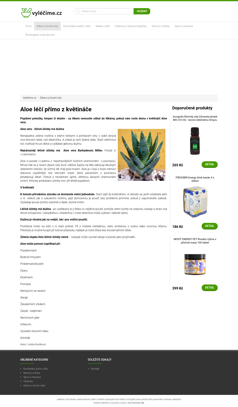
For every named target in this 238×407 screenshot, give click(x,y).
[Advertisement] (119, 67)
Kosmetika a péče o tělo (77, 26)
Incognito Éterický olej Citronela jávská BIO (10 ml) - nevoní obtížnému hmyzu (195, 118)
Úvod (28, 26)
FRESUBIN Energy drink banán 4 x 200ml (195, 179)
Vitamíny (28, 381)
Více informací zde (135, 403)
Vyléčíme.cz (29, 97)
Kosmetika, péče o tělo (35, 368)
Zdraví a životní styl (47, 26)
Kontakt (95, 368)
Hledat (142, 11)
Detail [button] (209, 164)
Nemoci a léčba (160, 26)
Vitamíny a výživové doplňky (131, 26)
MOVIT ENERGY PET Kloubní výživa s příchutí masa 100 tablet (195, 241)
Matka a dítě (103, 26)
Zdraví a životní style (34, 385)
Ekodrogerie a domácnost (40, 34)
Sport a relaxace (184, 26)
